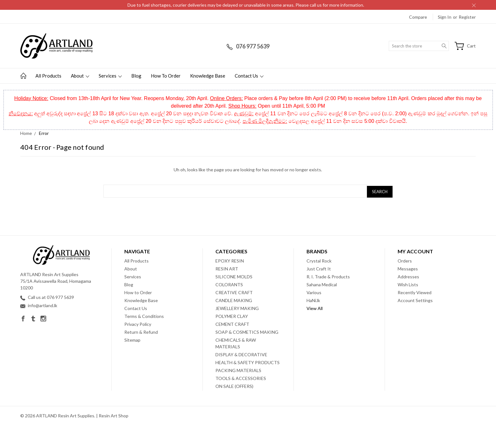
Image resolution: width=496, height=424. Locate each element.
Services (110, 76)
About (80, 76)
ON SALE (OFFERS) (234, 385)
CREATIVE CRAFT (234, 291)
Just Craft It (319, 267)
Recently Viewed (414, 291)
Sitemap (132, 338)
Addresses (408, 275)
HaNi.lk (313, 299)
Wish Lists (408, 283)
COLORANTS (229, 283)
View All (315, 307)
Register (467, 17)
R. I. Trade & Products (328, 275)
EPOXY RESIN (229, 259)
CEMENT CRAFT (232, 323)
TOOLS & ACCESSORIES (240, 377)
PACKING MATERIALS (238, 369)
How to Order (166, 76)
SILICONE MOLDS (233, 275)
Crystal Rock (319, 259)
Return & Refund (141, 330)
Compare (418, 17)
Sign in (444, 17)
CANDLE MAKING (233, 299)
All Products (48, 76)
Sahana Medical (322, 283)
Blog (136, 76)
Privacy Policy (137, 323)
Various (314, 291)
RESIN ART (226, 267)
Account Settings (415, 299)
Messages (408, 267)
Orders (405, 259)
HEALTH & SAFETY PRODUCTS (247, 361)
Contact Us (249, 76)
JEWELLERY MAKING (237, 307)
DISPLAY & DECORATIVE (241, 353)
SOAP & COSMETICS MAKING (246, 330)
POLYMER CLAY (231, 315)
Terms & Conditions (144, 315)
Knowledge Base (207, 76)
